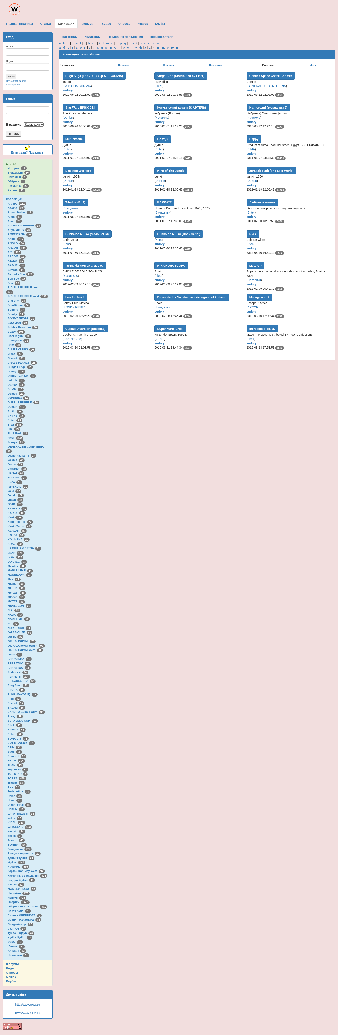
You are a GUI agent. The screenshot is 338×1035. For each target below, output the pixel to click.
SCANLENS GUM (23, 720)
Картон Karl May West (26, 871)
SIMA (15, 725)
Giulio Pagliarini (22, 455)
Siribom (17, 729)
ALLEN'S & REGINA (24, 225)
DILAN (16, 389)
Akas (15, 221)
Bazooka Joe (21, 274)
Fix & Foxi (18, 433)
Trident (16, 782)
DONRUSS (18, 398)
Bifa (14, 283)
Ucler (15, 796)
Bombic (16, 309)
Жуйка (16, 862)
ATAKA (16, 261)
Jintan (15, 499)
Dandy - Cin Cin (22, 375)
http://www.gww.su (27, 1004)
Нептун (17, 897)
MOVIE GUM (19, 605)
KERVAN (17, 530)
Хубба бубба (20, 937)
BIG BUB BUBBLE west (28, 296)
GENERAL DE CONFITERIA (266, 86)
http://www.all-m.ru (27, 1013)
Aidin (15, 216)
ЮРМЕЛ (17, 950)
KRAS (15, 544)
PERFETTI (19, 676)
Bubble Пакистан (23, 327)
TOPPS (17, 778)
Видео (10, 968)
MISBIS (16, 597)
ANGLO (16, 243)
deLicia (16, 380)
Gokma (16, 459)
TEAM (15, 765)
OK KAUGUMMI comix (26, 645)
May (14, 579)
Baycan (16, 269)
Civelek (16, 358)
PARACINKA (20, 658)
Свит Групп (19, 911)
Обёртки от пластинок (27, 906)
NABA (15, 614)
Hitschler (17, 477)
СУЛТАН (17, 928)
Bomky (16, 314)
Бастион (17, 844)
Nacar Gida (19, 619)
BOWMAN (18, 322)
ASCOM (17, 256)
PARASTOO (19, 663)
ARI (15, 252)
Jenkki (16, 495)
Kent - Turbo (20, 526)
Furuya (16, 442)
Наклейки (17, 176)
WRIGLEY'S (20, 827)
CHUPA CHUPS (21, 349)
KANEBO (17, 508)
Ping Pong (18, 685)
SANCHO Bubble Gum (26, 712)
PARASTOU (19, 667)
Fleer (15, 437)
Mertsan (17, 592)
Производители (161, 36)
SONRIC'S (18, 738)
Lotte (15, 557)
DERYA (16, 384)
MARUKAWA (20, 575)
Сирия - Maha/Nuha (24, 919)
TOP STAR (18, 773)
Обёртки (16, 181)
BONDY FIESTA (22, 318)
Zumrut (16, 840)
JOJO (15, 504)
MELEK (16, 588)
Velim (15, 818)
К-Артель (18, 866)
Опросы (12, 972)
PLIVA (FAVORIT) (23, 694)
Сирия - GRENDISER (25, 915)
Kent (15, 517)
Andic (16, 238)
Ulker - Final (19, 804)
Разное (16, 190)
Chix (14, 345)
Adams (16, 207)
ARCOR (17, 247)
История (17, 168)
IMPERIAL (18, 486)
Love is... (17, 561)
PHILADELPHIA (22, 681)
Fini (14, 429)
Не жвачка (18, 955)
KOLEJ (16, 535)
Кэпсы (16, 884)
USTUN (16, 809)
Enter (15, 420)
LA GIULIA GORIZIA (24, 548)
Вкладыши (19, 172)
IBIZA (15, 482)
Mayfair (16, 583)
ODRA (15, 636)
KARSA (16, 513)
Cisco (15, 353)
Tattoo (16, 760)
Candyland (18, 340)
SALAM (16, 707)
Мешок (11, 977)
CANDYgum (19, 336)
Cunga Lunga (20, 367)
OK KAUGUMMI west (25, 650)
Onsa (15, 654)
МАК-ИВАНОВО (22, 888)
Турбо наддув (21, 933)
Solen (15, 734)
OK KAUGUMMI (22, 641)
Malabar (17, 566)
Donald (16, 393)
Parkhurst (18, 672)
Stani (15, 751)
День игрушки (21, 858)
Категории (70, 36)
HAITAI (16, 473)
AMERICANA (20, 234)
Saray (15, 716)
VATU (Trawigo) (21, 813)
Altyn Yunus (19, 230)
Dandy (16, 371)
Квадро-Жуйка (21, 880)
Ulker (15, 800)
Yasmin (16, 831)
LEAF (16, 552)
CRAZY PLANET (22, 362)
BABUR (16, 265)
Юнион (16, 946)
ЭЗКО (15, 941)
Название (123, 64)
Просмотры (215, 64)
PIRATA (16, 689)
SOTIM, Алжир (21, 742)
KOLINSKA (19, 539)
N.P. (14, 610)
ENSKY (16, 415)
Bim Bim (17, 300)
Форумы (12, 964)
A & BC (17, 203)
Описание (168, 64)
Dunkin (17, 406)
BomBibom (19, 305)
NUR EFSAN (19, 628)
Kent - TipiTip (20, 521)
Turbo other (19, 791)
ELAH (15, 411)
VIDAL (16, 822)
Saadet (16, 703)
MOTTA (16, 601)
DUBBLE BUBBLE (23, 402)
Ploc (14, 698)
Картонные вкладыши (27, 875)
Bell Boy (17, 278)
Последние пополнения (125, 36)
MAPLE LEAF (20, 570)
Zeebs (15, 835)
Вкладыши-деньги (24, 853)
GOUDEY (17, 468)
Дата (313, 64)
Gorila (15, 464)
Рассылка (18, 185)
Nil (13, 623)
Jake (15, 490)
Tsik (14, 787)
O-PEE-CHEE (20, 632)
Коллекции (14, 199)
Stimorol (17, 756)
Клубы (11, 981)
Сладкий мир (20, 924)
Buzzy (16, 331)
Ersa (15, 424)
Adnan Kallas (20, 212)
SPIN (15, 747)
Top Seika (18, 769)
